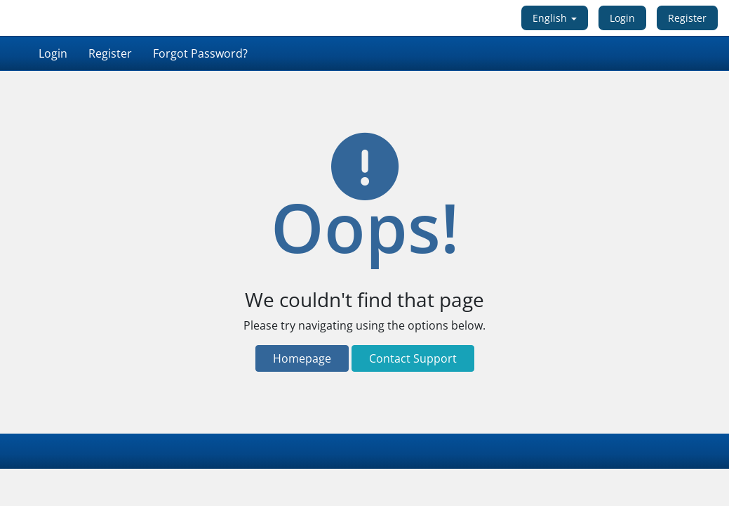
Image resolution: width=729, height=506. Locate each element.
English (555, 18)
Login (622, 18)
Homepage (302, 358)
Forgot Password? (200, 53)
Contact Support (413, 358)
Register (687, 18)
